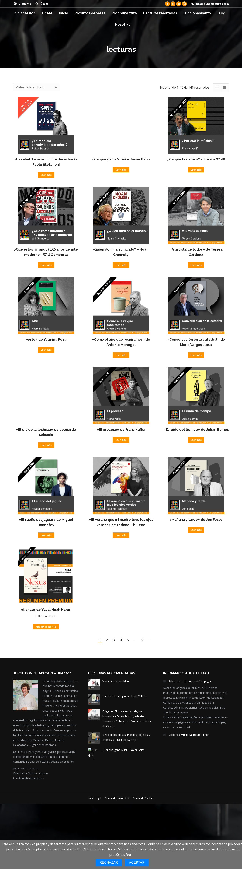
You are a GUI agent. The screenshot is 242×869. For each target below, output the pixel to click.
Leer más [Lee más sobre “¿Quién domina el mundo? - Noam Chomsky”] (120, 265)
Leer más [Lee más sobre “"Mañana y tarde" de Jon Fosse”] (196, 530)
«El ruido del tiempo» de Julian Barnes (196, 429)
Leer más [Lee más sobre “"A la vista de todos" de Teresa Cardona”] (196, 265)
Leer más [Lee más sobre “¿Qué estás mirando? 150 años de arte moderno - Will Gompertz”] (46, 265)
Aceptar (137, 862)
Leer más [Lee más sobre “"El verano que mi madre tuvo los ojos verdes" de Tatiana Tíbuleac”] (120, 535)
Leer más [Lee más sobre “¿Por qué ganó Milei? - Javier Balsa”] (120, 169)
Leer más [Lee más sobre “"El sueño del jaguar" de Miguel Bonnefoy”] (46, 535)
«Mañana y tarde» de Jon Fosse (196, 520)
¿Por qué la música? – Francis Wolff (196, 159)
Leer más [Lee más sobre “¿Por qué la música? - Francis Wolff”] (196, 169)
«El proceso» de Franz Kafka (121, 429)
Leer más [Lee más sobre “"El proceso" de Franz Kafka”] (120, 440)
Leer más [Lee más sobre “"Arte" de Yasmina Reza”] (46, 349)
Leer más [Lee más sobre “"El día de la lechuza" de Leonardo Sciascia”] (46, 445)
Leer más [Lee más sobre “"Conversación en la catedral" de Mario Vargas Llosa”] (196, 355)
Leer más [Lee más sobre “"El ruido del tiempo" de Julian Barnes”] (196, 440)
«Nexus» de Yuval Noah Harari (46, 610)
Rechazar (109, 862)
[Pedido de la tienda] (36, 87)
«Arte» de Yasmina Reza (46, 339)
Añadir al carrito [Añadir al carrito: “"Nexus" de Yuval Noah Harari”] (46, 626)
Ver (128, 855)
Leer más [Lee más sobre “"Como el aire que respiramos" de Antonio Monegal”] (120, 355)
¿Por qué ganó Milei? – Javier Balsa (121, 159)
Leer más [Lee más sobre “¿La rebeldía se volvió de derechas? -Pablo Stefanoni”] (46, 175)
